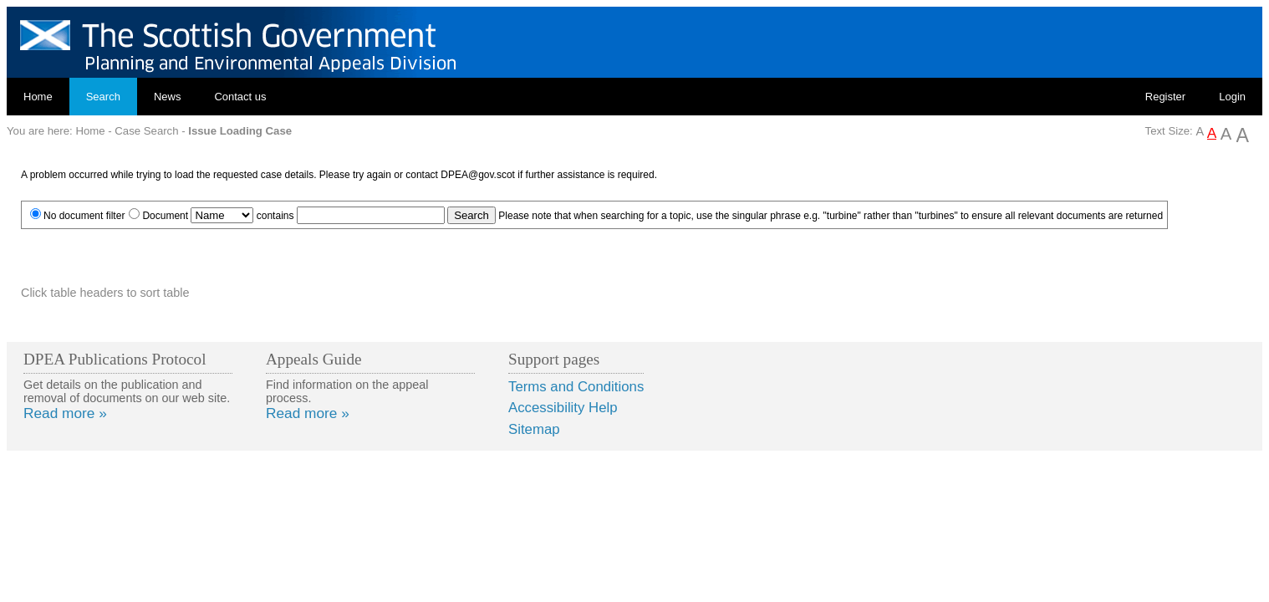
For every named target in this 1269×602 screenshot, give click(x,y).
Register (1165, 96)
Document (165, 216)
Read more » (65, 413)
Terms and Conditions (576, 387)
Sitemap (534, 429)
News (167, 96)
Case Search (146, 131)
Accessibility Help (563, 408)
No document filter (84, 216)
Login (1232, 96)
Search (103, 96)
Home (38, 96)
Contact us (240, 96)
